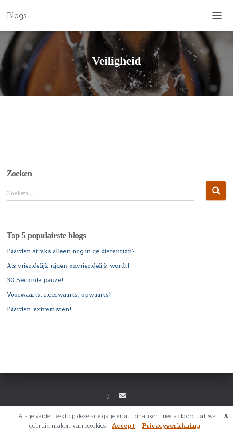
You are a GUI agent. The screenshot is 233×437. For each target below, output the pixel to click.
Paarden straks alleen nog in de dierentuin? (71, 251)
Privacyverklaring (171, 426)
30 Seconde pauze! (35, 280)
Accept (123, 426)
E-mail (123, 395)
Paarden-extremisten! (39, 309)
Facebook (108, 397)
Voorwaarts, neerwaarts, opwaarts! (59, 295)
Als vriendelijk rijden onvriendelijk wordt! (68, 266)
